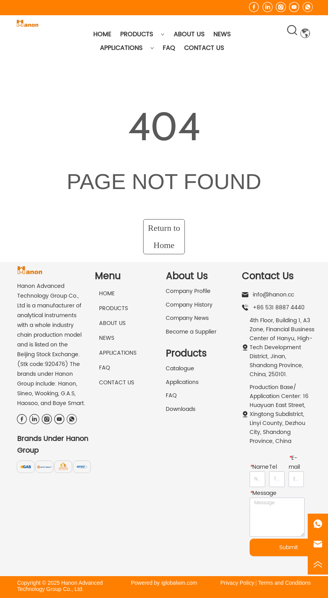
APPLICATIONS (127, 48)
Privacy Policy (237, 583)
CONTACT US (204, 48)
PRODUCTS (142, 34)
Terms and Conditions (284, 583)
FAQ (169, 48)
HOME (102, 34)
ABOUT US (189, 34)
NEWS (221, 34)
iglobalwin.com (179, 583)
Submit (288, 547)
